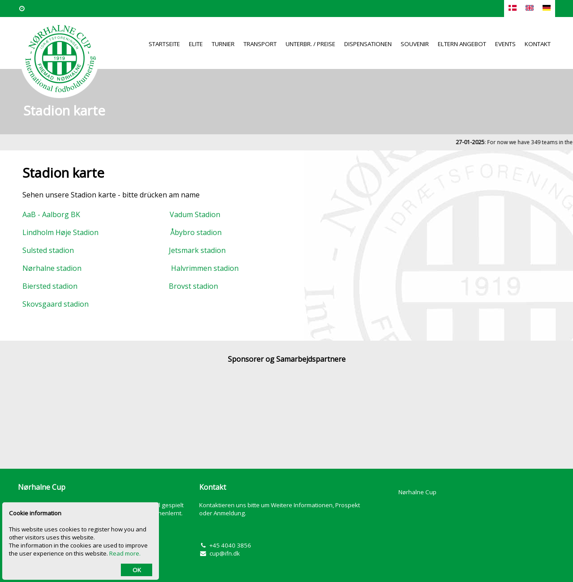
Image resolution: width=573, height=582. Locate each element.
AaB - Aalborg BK (54, 214)
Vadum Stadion (195, 214)
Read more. (125, 553)
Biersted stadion (52, 286)
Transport (260, 44)
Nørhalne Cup (417, 492)
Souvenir (415, 44)
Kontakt (538, 44)
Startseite (164, 44)
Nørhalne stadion (51, 268)
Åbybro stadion (196, 232)
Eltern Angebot (462, 44)
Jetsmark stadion (195, 250)
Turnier (223, 44)
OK (137, 570)
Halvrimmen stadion (205, 268)
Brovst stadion (190, 286)
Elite (196, 44)
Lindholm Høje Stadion (60, 232)
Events (505, 44)
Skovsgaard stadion (55, 304)
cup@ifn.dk (225, 553)
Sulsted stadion (49, 250)
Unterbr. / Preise (310, 44)
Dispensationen (368, 44)
